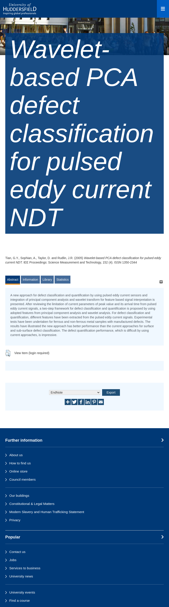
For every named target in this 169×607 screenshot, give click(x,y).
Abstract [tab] (12, 279)
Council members (22, 479)
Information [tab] (30, 279)
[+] (161, 281)
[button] (7, 353)
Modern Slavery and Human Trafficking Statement (46, 512)
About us (16, 455)
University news (21, 576)
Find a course (19, 600)
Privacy (14, 520)
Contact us (17, 552)
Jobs (13, 560)
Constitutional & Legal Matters (31, 504)
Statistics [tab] (62, 279)
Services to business (24, 568)
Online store (18, 471)
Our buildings (19, 495)
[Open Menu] (163, 9)
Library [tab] (47, 279)
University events (22, 592)
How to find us (20, 463)
